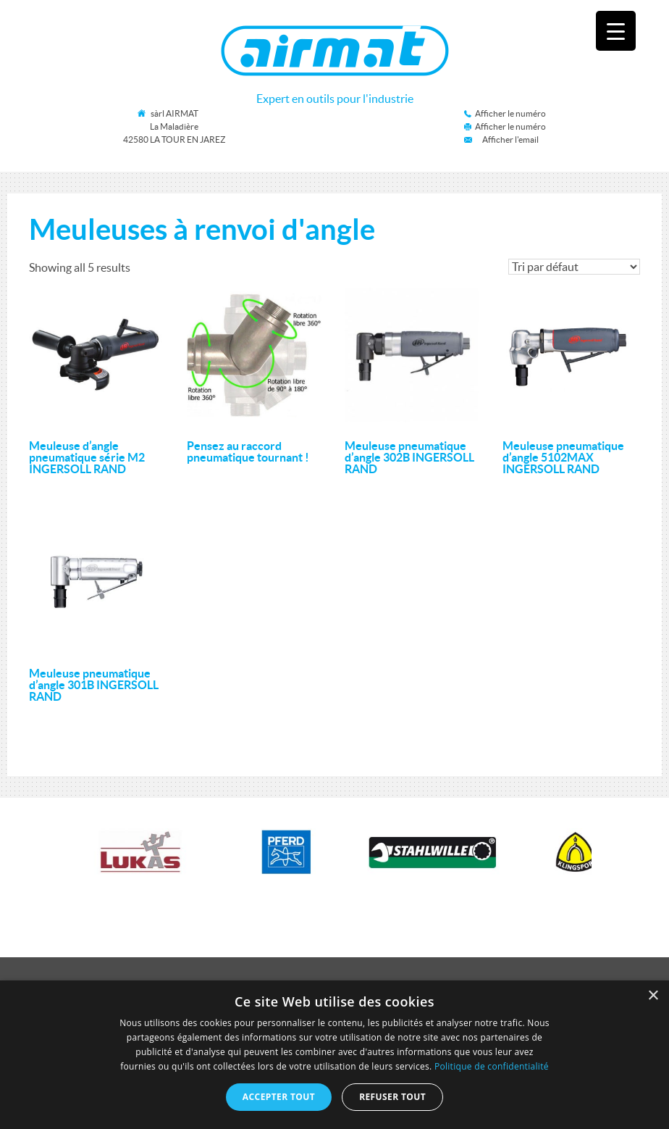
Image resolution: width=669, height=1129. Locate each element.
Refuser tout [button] (392, 1097)
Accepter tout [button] (279, 1097)
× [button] (652, 996)
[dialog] (334, 1054)
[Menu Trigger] (616, 31)
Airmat (335, 50)
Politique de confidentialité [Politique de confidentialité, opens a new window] (491, 1066)
